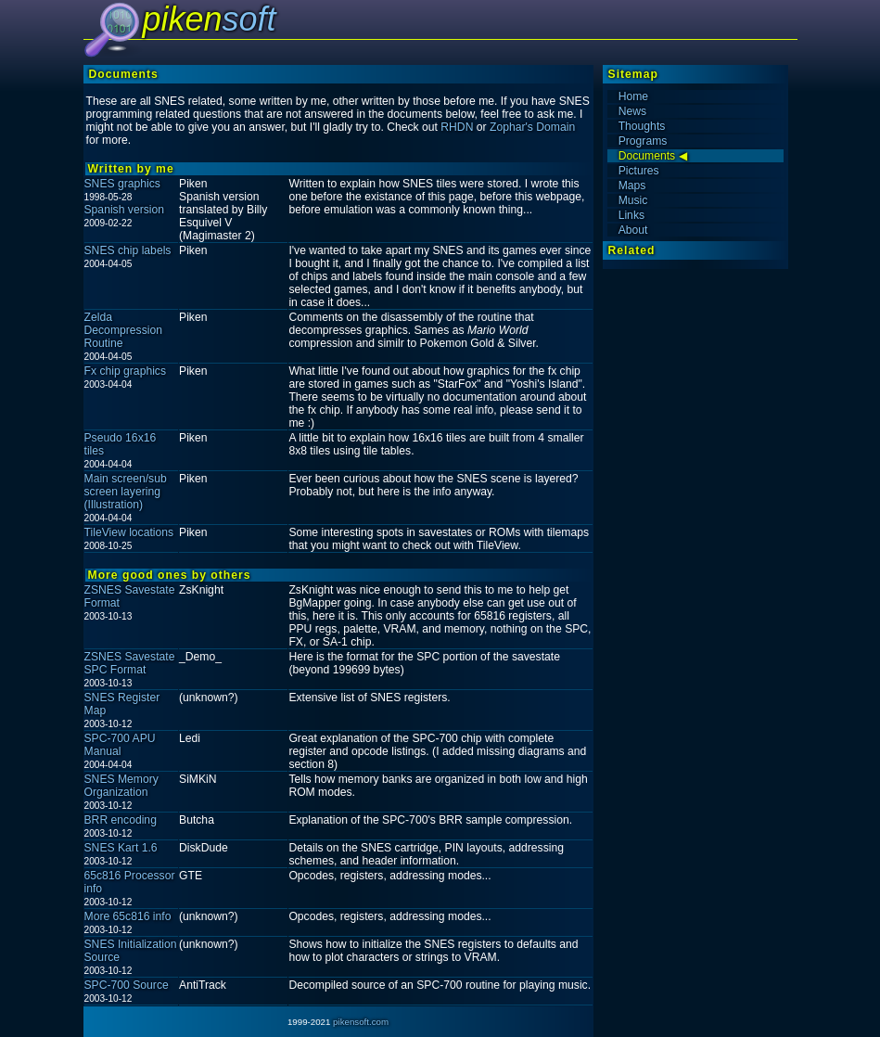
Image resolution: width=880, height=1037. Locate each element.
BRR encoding (120, 819)
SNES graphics (122, 183)
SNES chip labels (128, 250)
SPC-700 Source (126, 985)
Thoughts (642, 126)
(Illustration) (114, 504)
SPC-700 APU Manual (120, 745)
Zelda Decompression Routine (123, 330)
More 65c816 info (128, 916)
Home (633, 96)
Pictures (639, 170)
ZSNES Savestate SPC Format (129, 663)
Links (631, 215)
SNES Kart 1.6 (121, 847)
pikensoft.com (361, 1022)
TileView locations (129, 532)
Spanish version (124, 209)
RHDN (456, 127)
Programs (643, 140)
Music (633, 200)
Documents (647, 155)
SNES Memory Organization (121, 786)
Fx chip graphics (125, 371)
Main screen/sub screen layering (125, 485)
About (633, 230)
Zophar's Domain (532, 127)
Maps (632, 185)
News (632, 111)
